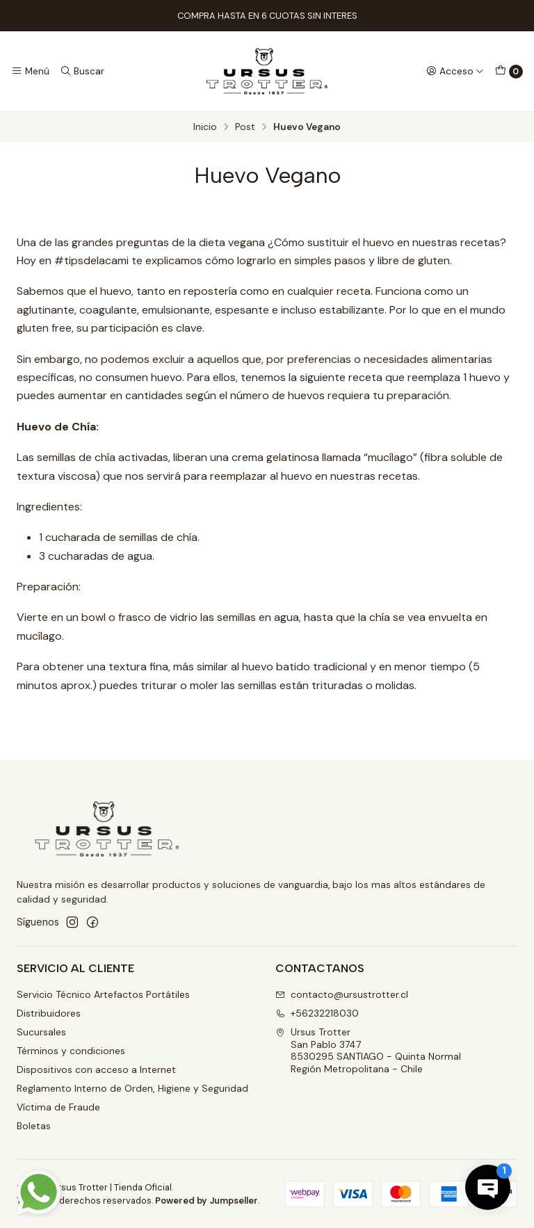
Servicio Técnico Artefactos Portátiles (103, 994)
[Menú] (30, 71)
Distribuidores (49, 1013)
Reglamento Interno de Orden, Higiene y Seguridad (132, 1088)
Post (245, 127)
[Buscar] (81, 71)
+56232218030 (317, 1013)
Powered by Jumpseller (206, 1200)
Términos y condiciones (71, 1050)
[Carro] (509, 71)
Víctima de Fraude (58, 1107)
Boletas (34, 1126)
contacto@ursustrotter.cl (341, 994)
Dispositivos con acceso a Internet (96, 1069)
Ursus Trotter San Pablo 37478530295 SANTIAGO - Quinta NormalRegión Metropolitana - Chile (368, 1050)
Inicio (205, 127)
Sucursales (41, 1032)
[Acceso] (455, 71)
